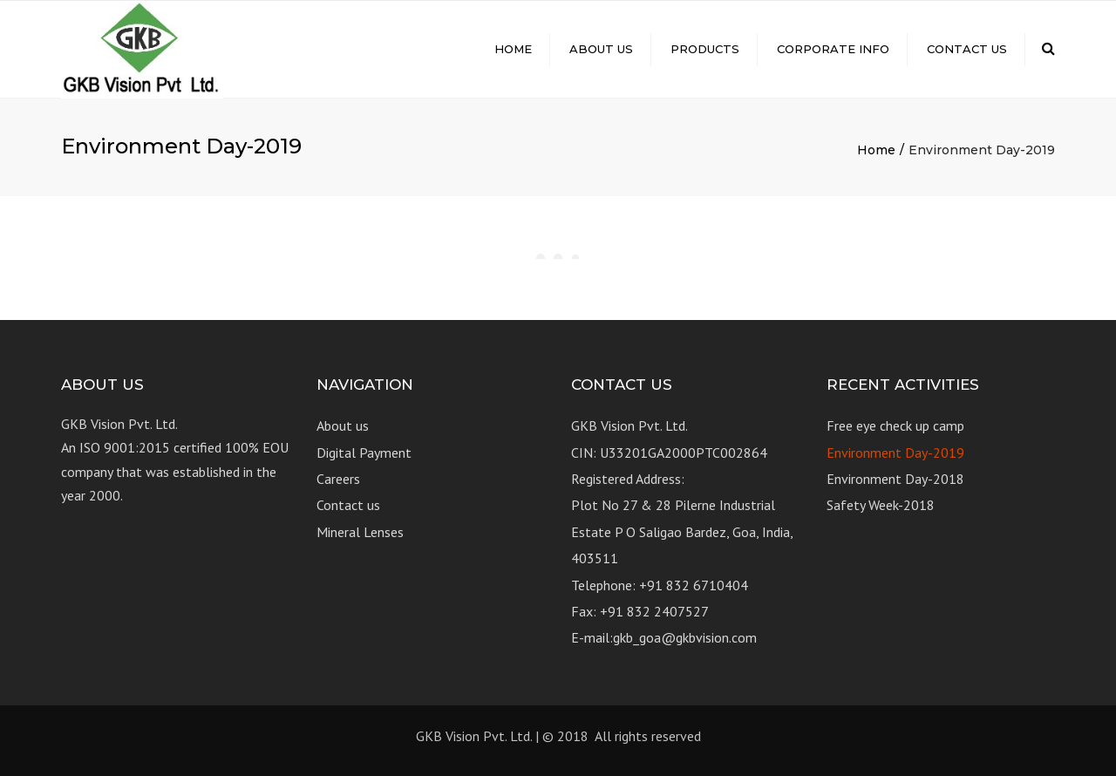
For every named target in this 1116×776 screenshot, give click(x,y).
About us (601, 49)
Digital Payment (364, 452)
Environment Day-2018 (895, 478)
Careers (338, 478)
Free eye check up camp (895, 425)
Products (704, 49)
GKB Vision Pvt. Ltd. (474, 736)
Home (513, 49)
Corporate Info (833, 49)
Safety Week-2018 (881, 505)
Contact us (967, 49)
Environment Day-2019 (895, 452)
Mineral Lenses (360, 532)
